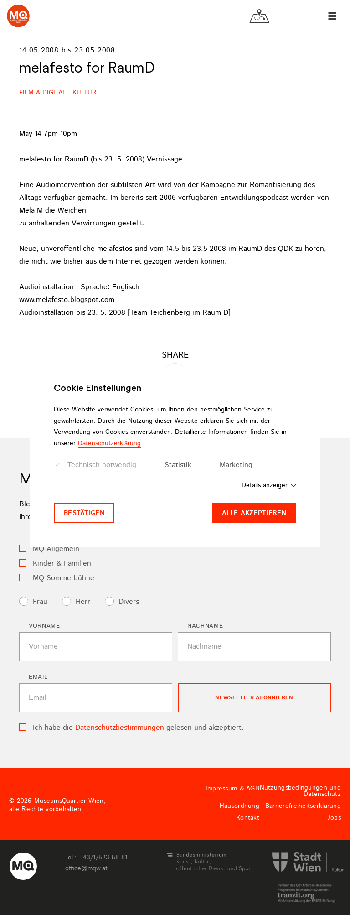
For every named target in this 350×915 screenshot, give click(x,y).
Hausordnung (239, 806)
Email (38, 677)
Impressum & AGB (232, 788)
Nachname (205, 626)
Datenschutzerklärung (109, 443)
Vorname (44, 626)
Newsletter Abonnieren (254, 698)
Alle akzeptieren (254, 513)
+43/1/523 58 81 (103, 857)
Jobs (334, 818)
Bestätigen (84, 513)
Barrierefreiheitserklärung (303, 806)
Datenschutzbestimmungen (119, 728)
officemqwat (86, 868)
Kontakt (247, 818)
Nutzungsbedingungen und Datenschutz (300, 791)
